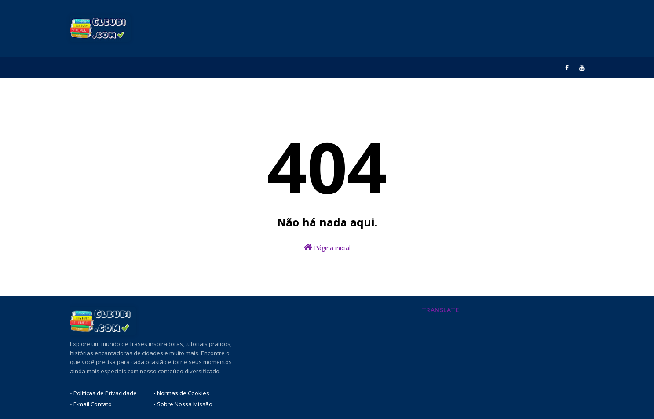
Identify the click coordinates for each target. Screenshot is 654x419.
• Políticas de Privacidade (103, 393)
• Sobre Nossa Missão (182, 404)
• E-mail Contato (91, 404)
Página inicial (327, 247)
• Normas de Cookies (181, 393)
